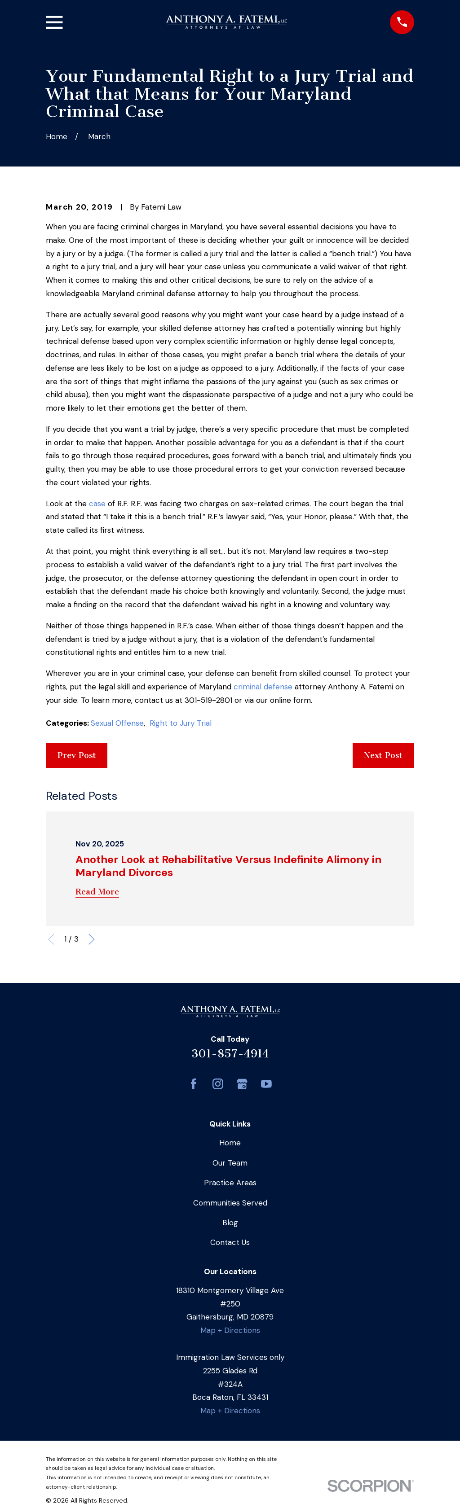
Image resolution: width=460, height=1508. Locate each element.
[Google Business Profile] (242, 1083)
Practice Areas (230, 1183)
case (97, 504)
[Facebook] (193, 1083)
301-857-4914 (230, 1053)
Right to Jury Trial (181, 723)
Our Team (230, 1163)
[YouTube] (266, 1083)
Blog (230, 1222)
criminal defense (263, 687)
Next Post (383, 755)
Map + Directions (230, 1330)
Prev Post (77, 755)
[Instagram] (217, 1083)
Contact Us (230, 1242)
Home (230, 1143)
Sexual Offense (117, 723)
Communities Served (230, 1203)
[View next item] (91, 939)
